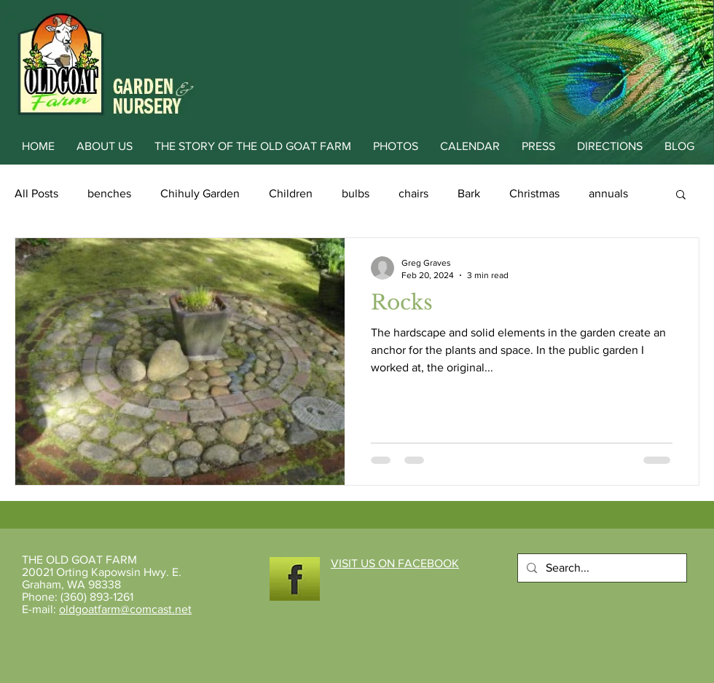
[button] (681, 195)
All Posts (36, 193)
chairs (413, 193)
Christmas (534, 193)
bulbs (355, 193)
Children (291, 193)
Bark (469, 193)
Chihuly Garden (200, 193)
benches (109, 193)
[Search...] (601, 568)
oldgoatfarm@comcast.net (125, 609)
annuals (608, 193)
